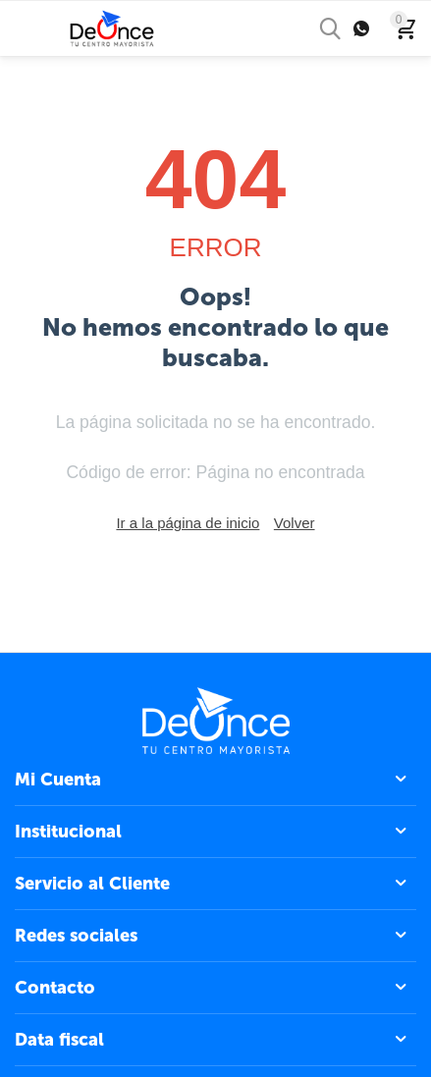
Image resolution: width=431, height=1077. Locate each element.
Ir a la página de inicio (187, 522)
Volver (294, 522)
